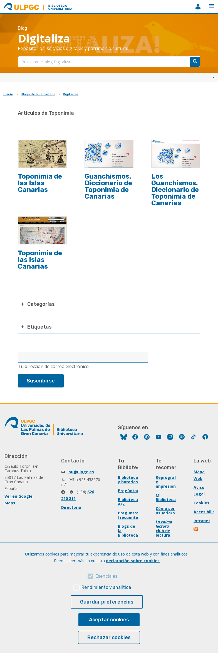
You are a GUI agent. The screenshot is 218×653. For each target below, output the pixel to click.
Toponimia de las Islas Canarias (40, 183)
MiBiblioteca (198, 6)
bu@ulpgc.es (81, 471)
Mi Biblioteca (166, 497)
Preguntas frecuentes (129, 515)
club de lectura (163, 533)
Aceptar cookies (109, 620)
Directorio (71, 507)
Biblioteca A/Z (128, 502)
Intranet (202, 520)
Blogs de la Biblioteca (38, 94)
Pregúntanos (131, 490)
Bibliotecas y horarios (129, 479)
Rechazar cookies (109, 637)
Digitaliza (70, 94)
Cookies (201, 503)
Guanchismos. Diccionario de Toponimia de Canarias (108, 186)
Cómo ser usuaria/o (165, 511)
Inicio (8, 94)
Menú (211, 6)
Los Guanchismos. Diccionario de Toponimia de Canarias (175, 189)
